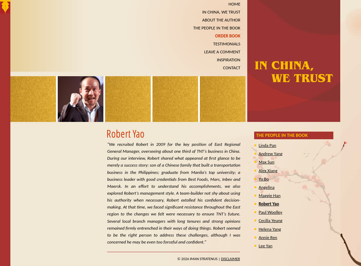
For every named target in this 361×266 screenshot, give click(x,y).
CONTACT (231, 67)
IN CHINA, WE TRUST (221, 12)
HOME (234, 4)
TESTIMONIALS (226, 43)
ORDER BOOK (227, 35)
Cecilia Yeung (271, 220)
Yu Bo (264, 178)
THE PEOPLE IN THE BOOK (216, 27)
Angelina (267, 187)
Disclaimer (230, 259)
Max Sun (266, 162)
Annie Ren (268, 237)
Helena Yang (270, 229)
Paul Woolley (270, 212)
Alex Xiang (268, 170)
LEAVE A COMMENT (222, 51)
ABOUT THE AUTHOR (221, 20)
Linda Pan (267, 145)
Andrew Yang (271, 153)
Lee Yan (265, 245)
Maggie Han (269, 195)
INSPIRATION (228, 59)
